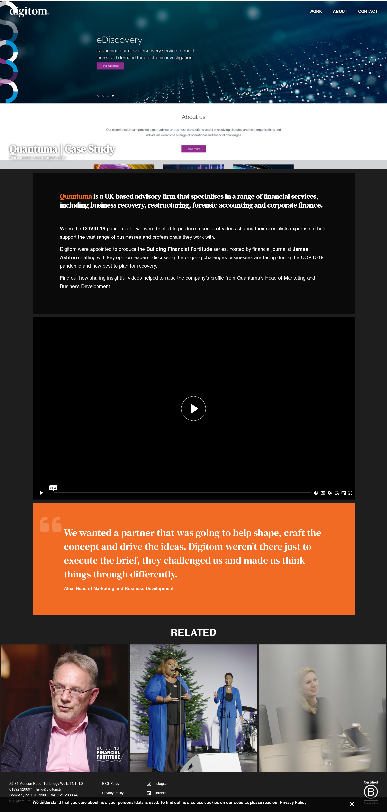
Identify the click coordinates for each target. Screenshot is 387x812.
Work (316, 11)
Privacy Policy (113, 793)
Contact (368, 11)
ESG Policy (110, 784)
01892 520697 (20, 789)
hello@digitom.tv (49, 789)
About (340, 11)
